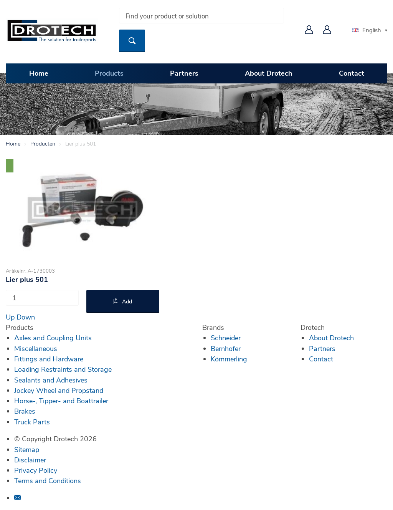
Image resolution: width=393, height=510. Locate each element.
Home (38, 73)
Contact (351, 73)
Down (26, 316)
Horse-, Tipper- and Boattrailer (61, 400)
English (366, 30)
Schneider (226, 337)
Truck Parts (32, 421)
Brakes (24, 411)
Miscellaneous (35, 348)
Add (127, 301)
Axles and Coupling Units (53, 337)
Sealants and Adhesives (51, 379)
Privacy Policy (35, 470)
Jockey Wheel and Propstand (58, 390)
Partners (184, 73)
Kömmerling (229, 358)
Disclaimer (30, 459)
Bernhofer (226, 348)
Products (109, 73)
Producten (42, 143)
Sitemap (26, 449)
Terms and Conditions (47, 480)
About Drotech (268, 73)
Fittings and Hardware (48, 358)
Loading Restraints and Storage (63, 369)
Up (10, 316)
